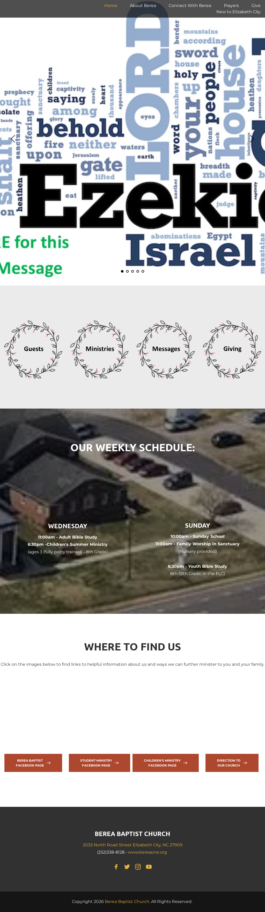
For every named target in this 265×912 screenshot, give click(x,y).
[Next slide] (251, 139)
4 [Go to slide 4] (137, 271)
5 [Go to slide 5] (143, 271)
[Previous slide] (13, 139)
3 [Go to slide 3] (132, 271)
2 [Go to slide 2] (127, 271)
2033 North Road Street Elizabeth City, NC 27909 (132, 844)
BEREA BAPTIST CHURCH (132, 834)
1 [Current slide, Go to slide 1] (122, 271)
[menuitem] (111, 6)
